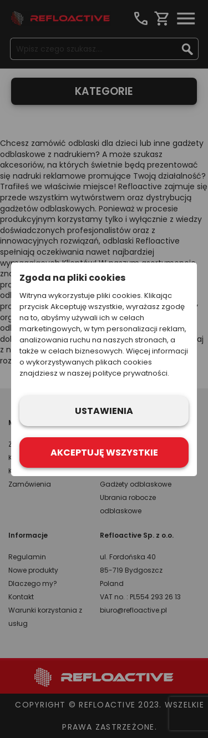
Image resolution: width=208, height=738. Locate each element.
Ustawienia (104, 411)
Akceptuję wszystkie (104, 452)
